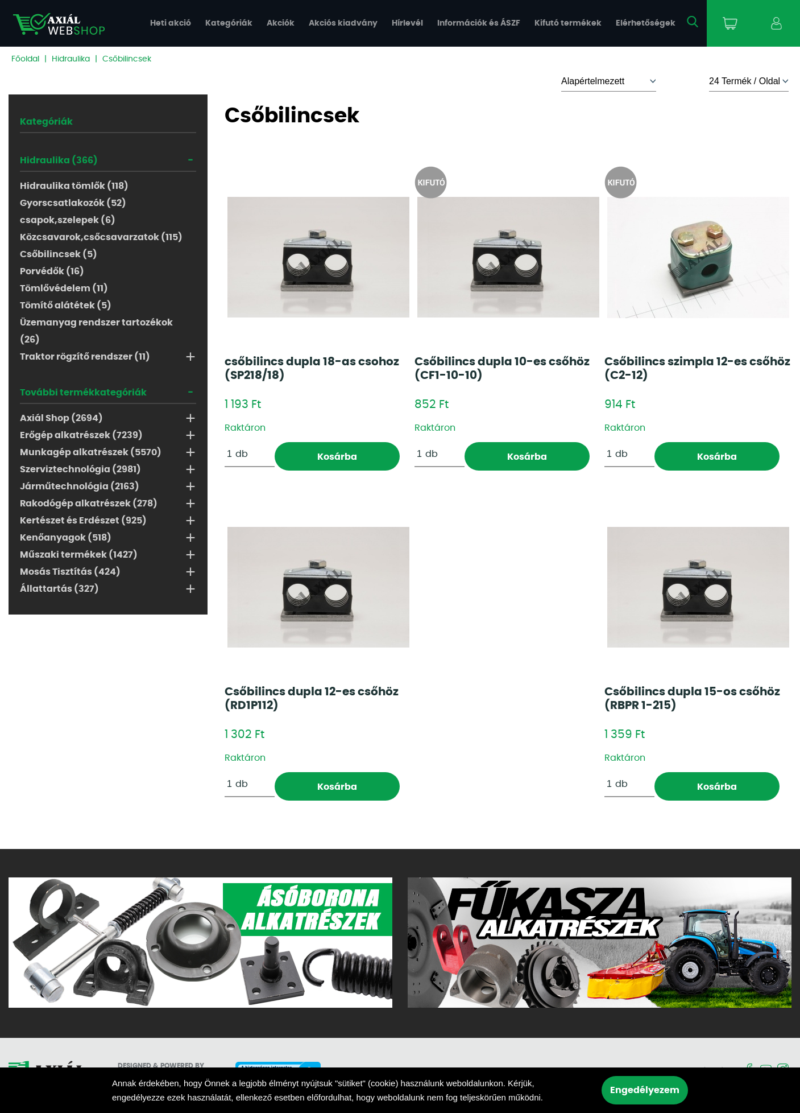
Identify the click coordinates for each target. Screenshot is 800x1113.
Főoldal (25, 59)
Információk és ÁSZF (478, 23)
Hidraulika (71, 59)
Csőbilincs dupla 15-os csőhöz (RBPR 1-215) (692, 698)
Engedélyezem (644, 1090)
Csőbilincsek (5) (58, 254)
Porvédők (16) (52, 271)
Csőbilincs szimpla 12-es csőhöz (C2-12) (697, 368)
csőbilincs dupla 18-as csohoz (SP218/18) (312, 368)
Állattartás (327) (59, 588)
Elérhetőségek (645, 23)
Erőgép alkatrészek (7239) (81, 435)
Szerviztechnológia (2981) (80, 469)
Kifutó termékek (568, 23)
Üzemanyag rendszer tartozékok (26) (96, 331)
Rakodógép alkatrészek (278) (88, 503)
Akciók (281, 23)
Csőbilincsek (126, 59)
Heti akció (170, 23)
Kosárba (337, 456)
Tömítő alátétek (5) (65, 305)
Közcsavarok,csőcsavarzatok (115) (101, 237)
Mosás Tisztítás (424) (70, 571)
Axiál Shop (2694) (61, 418)
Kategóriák (228, 23)
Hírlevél (407, 23)
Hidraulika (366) (59, 160)
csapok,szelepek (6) (67, 220)
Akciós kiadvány (343, 23)
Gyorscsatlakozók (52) (73, 203)
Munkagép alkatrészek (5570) (90, 452)
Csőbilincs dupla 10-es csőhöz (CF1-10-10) (502, 368)
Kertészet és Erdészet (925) (83, 520)
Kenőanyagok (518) (65, 537)
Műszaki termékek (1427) (79, 554)
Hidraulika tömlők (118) (74, 186)
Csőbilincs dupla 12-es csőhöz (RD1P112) (312, 698)
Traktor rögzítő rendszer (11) (85, 356)
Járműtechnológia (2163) (79, 486)
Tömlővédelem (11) (64, 288)
